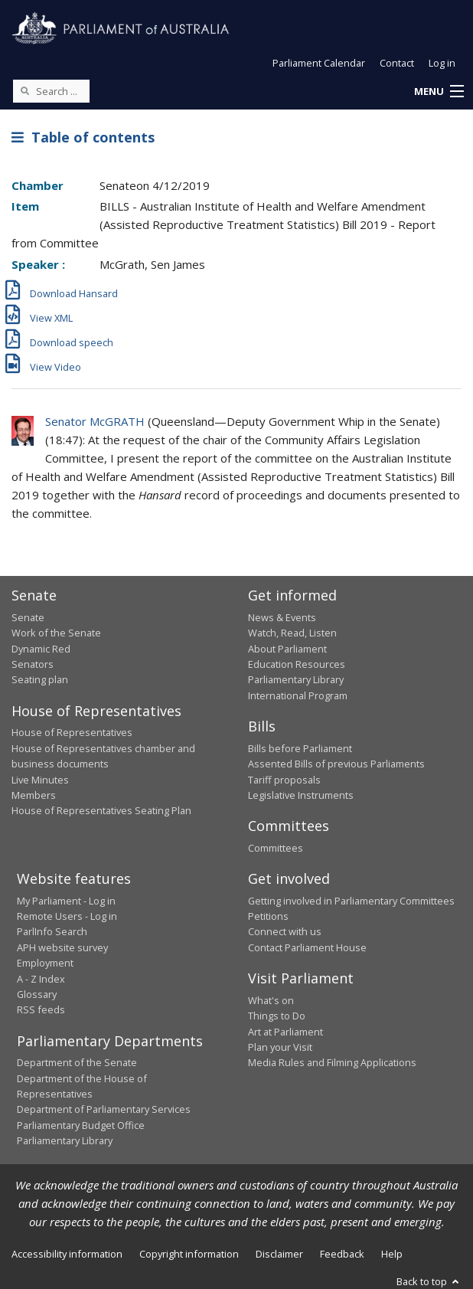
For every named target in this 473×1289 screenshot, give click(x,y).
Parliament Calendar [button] (318, 63)
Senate (27, 617)
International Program (297, 695)
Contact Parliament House (307, 947)
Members (33, 795)
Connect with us (284, 931)
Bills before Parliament (300, 748)
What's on (271, 1000)
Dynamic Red (40, 649)
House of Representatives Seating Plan (101, 810)
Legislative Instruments (301, 795)
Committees (275, 848)
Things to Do (276, 1015)
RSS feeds (41, 1009)
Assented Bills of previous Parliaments (336, 763)
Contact (397, 63)
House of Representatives (71, 732)
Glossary (37, 994)
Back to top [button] (429, 1281)
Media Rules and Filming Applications (332, 1062)
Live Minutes (40, 780)
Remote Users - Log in (67, 916)
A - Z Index (41, 979)
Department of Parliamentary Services (104, 1109)
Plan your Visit (280, 1047)
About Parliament (287, 649)
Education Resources (296, 664)
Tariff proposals (284, 780)
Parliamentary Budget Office (81, 1125)
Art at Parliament (285, 1032)
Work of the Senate (56, 633)
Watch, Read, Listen (292, 633)
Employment (45, 963)
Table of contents (83, 137)
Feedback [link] (342, 1254)
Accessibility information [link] (66, 1254)
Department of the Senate (77, 1062)
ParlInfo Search (52, 931)
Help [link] (392, 1254)
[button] (438, 92)
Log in (442, 63)
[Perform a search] (24, 90)
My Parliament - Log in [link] (66, 901)
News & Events (282, 617)
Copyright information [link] (189, 1254)
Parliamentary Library (296, 679)
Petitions (268, 916)
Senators (32, 664)
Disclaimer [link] (279, 1254)
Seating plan (39, 679)
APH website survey (62, 947)
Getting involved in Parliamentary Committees (351, 901)
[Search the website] (51, 91)
